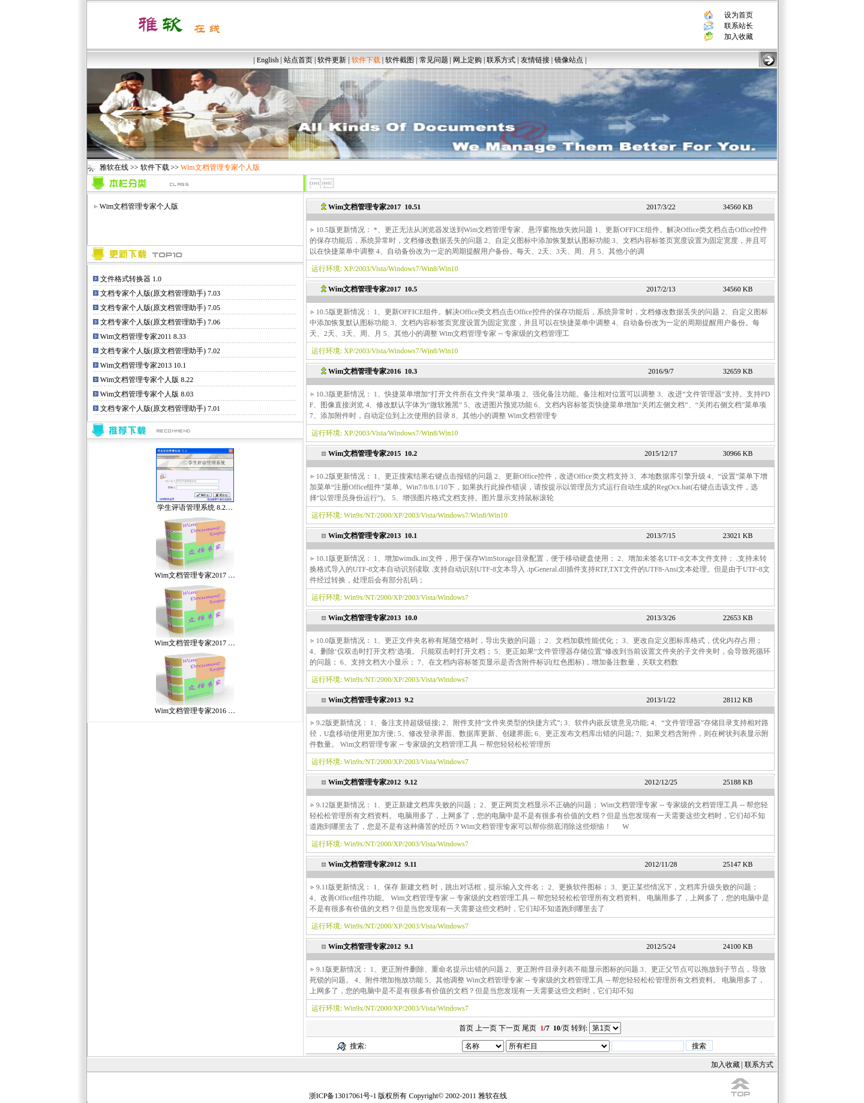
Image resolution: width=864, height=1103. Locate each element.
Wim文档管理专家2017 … (195, 571)
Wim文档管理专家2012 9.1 (370, 946)
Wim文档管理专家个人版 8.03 (147, 394)
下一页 (509, 1028)
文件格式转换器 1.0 (130, 279)
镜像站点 (568, 60)
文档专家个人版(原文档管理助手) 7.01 (160, 408)
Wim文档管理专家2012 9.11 (372, 864)
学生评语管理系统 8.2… (195, 503)
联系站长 (738, 26)
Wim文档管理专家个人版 (139, 206)
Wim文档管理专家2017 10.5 (372, 289)
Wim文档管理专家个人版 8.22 (147, 379)
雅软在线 (114, 167)
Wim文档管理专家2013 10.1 (143, 365)
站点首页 (298, 60)
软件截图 (399, 60)
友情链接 (535, 60)
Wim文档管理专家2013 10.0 (372, 618)
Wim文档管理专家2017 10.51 (374, 207)
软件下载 (154, 167)
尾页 (529, 1028)
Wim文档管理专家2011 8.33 (143, 336)
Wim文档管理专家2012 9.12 (372, 782)
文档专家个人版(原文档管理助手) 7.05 (160, 307)
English (268, 60)
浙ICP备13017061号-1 (343, 1096)
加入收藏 (738, 36)
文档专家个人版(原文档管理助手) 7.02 (160, 351)
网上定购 (467, 60)
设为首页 (738, 15)
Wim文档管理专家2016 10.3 (372, 371)
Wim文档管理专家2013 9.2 (370, 700)
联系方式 (501, 60)
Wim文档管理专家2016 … (195, 707)
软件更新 (331, 60)
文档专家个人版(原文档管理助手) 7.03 (160, 293)
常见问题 (433, 60)
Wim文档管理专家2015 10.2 (372, 453)
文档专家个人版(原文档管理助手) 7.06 (160, 322)
